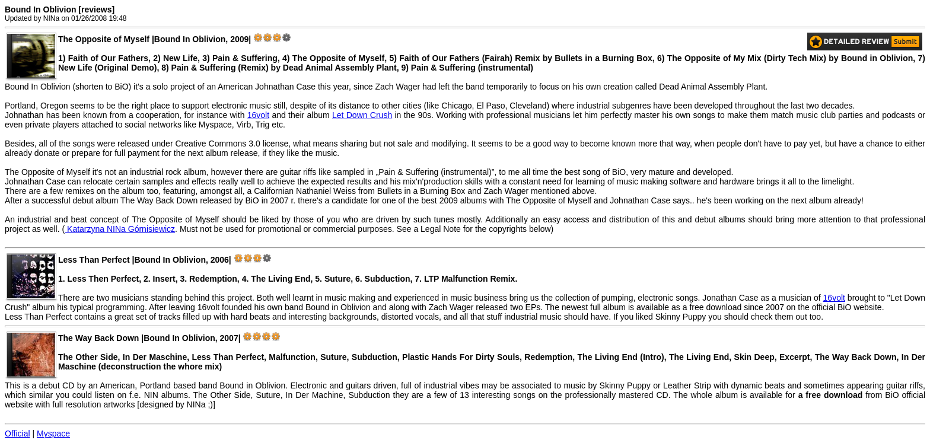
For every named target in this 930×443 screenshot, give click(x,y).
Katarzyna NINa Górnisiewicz (120, 229)
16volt (258, 115)
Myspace (53, 433)
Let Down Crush (362, 115)
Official (17, 433)
